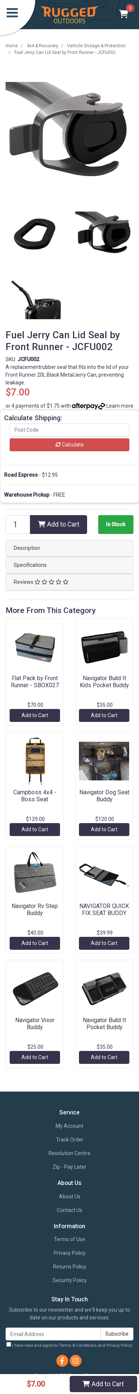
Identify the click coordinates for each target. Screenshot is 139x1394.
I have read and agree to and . (69, 1345)
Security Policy (70, 1280)
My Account (69, 1126)
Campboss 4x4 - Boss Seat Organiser (34, 799)
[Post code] (69, 430)
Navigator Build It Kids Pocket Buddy (104, 682)
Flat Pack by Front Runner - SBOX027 (35, 682)
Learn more (119, 406)
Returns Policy (69, 1267)
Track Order (69, 1140)
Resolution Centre (69, 1153)
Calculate (70, 445)
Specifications (30, 565)
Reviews (41, 582)
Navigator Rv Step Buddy (34, 909)
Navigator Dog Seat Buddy (104, 796)
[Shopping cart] (124, 15)
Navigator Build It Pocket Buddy (104, 1024)
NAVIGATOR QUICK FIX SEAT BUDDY (104, 909)
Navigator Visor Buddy (34, 1024)
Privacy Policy (70, 1253)
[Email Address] (53, 1334)
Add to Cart (58, 524)
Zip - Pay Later (69, 1167)
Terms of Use (69, 1239)
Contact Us (69, 1210)
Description (27, 548)
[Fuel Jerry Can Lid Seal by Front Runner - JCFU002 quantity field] (18, 524)
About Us (69, 1196)
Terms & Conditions (78, 1345)
